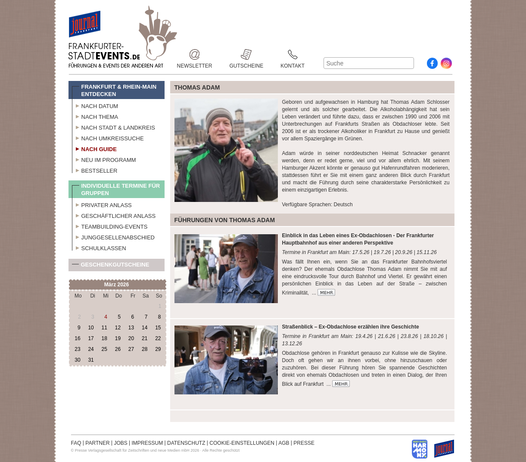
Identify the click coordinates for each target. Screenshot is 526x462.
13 (131, 328)
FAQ (76, 443)
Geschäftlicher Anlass (114, 215)
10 (90, 328)
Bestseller (95, 169)
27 (131, 349)
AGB (283, 443)
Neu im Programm (104, 159)
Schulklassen (99, 247)
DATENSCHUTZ (186, 443)
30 (77, 360)
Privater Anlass (102, 204)
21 (144, 338)
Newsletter (194, 54)
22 (158, 338)
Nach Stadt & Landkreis (113, 126)
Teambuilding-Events (110, 225)
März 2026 (116, 285)
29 (158, 349)
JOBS (120, 443)
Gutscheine (247, 54)
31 (90, 360)
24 (90, 349)
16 (77, 338)
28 (144, 349)
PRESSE (303, 443)
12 (118, 328)
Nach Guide (94, 148)
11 (104, 328)
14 (144, 328)
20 (131, 338)
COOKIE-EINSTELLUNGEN (241, 443)
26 (118, 349)
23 (77, 349)
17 (90, 338)
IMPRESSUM (147, 443)
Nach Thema (95, 116)
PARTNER (97, 443)
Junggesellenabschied (113, 236)
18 (104, 338)
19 (118, 338)
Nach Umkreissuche (108, 137)
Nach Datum (95, 105)
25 (104, 349)
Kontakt (292, 54)
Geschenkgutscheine (110, 266)
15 (158, 328)
